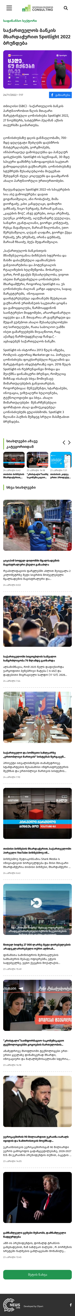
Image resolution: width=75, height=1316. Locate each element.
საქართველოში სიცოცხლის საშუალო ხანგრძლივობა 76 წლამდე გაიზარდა (29, 658)
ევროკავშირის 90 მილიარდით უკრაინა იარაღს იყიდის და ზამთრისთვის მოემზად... (36, 1139)
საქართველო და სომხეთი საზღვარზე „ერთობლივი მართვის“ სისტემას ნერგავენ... (34, 754)
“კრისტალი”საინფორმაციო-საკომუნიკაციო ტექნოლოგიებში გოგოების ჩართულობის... (37, 476)
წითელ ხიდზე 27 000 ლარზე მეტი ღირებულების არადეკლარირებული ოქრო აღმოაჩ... (37, 946)
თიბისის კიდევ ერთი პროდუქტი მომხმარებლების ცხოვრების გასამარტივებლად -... (61, 476)
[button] (63, 442)
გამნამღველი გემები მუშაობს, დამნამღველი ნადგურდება (34, 1235)
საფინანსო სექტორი (20, 21)
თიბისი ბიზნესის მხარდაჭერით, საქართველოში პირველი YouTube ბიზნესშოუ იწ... (13, 476)
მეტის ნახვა (37, 1274)
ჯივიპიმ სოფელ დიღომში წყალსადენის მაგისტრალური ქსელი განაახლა (31, 562)
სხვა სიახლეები (21, 487)
